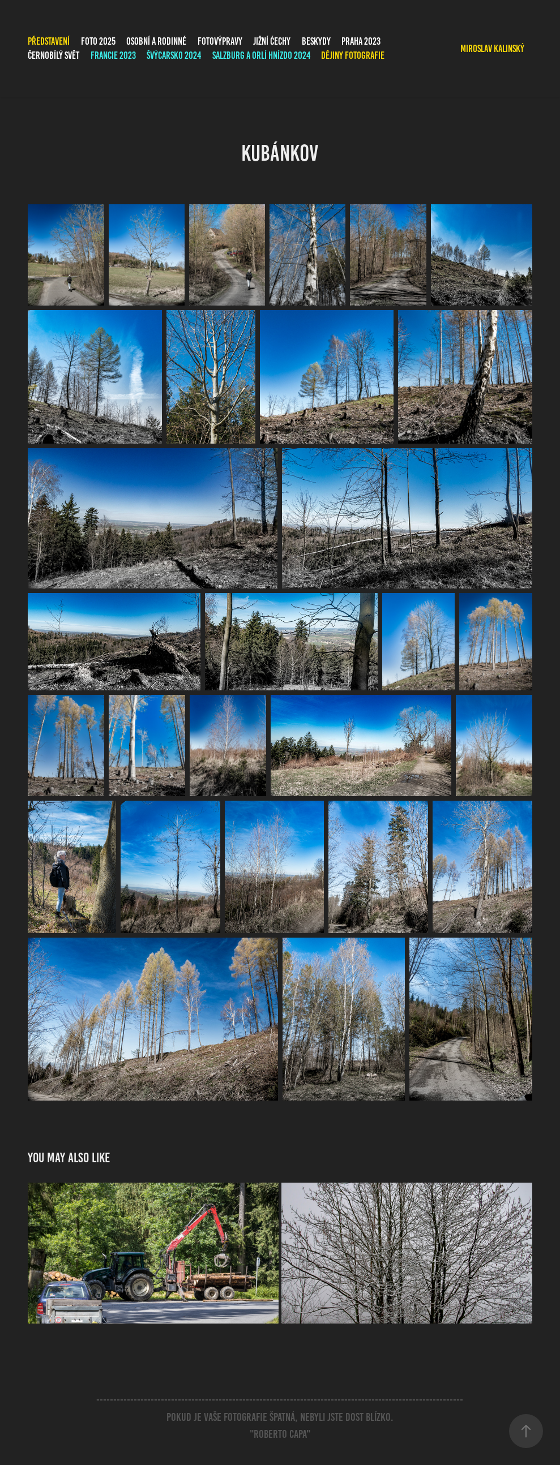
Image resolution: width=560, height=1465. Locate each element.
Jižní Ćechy (271, 41)
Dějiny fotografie (352, 55)
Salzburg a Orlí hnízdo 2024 (261, 55)
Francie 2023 (113, 55)
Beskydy (316, 41)
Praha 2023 (361, 41)
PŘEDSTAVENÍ (49, 41)
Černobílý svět (53, 55)
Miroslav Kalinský (492, 48)
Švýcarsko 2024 (174, 55)
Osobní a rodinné (156, 41)
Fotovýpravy (220, 41)
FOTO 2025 (98, 41)
